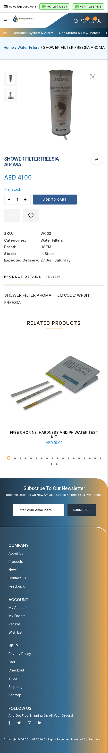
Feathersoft (96, 739)
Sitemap (14, 695)
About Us (15, 553)
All (5, 33)
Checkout (16, 670)
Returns (14, 624)
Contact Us (17, 578)
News (12, 570)
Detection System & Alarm (33, 33)
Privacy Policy (19, 654)
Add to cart (55, 199)
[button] (8, 458)
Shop (12, 678)
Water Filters (28, 47)
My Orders (16, 616)
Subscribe (82, 510)
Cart (11, 662)
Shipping (15, 687)
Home (8, 47)
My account (17, 608)
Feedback (16, 586)
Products (15, 561)
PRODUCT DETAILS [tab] (22, 276)
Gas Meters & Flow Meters (79, 33)
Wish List (15, 632)
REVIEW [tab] (53, 276)
